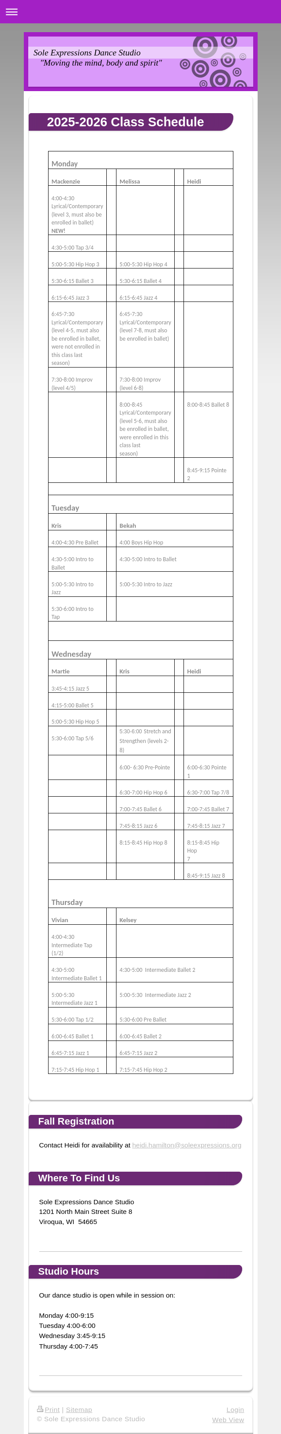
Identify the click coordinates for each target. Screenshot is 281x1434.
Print (48, 1409)
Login (235, 1409)
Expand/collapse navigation (140, 11)
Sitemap (79, 1409)
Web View (228, 1419)
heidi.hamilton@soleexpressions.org (186, 1145)
